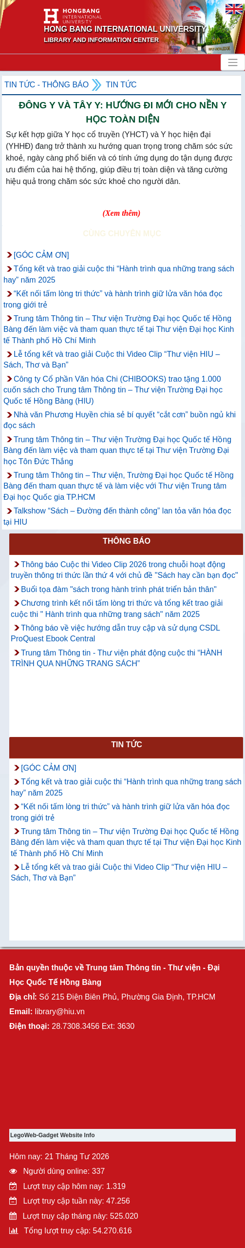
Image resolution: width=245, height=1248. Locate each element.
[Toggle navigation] (233, 62)
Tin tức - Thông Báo (46, 85)
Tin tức (121, 85)
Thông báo (127, 541)
